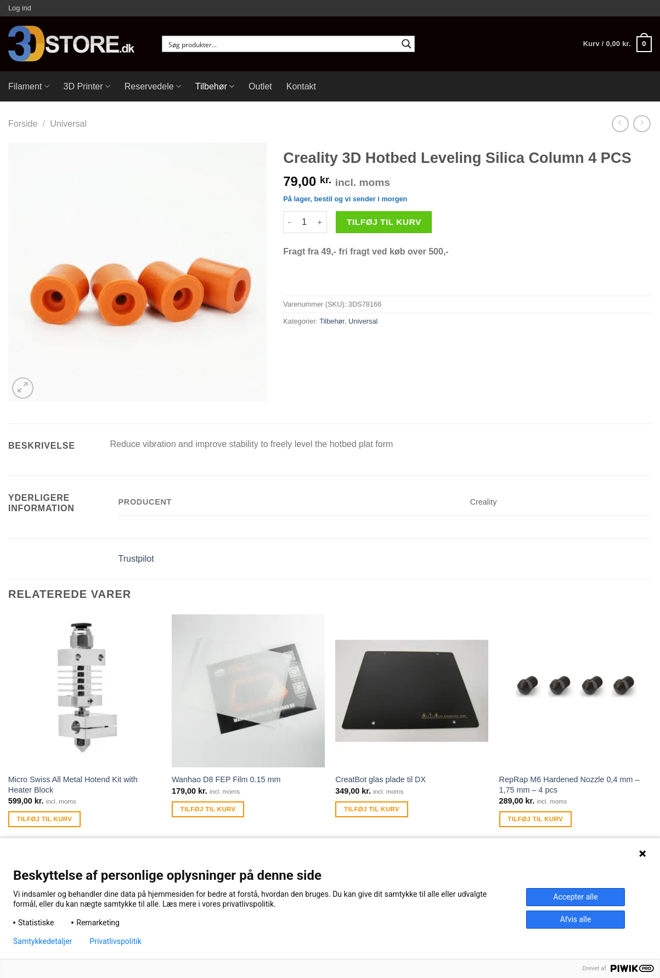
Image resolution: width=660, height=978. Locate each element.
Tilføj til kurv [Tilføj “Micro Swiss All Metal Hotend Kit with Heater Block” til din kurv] (44, 819)
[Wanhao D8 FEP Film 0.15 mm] (248, 690)
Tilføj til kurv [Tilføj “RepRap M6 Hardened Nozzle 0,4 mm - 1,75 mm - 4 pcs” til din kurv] (535, 819)
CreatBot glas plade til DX (380, 779)
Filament (28, 86)
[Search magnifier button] (406, 44)
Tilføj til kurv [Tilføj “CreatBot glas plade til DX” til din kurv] (371, 809)
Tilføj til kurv (384, 222)
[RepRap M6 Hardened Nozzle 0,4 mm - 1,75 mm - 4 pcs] (575, 690)
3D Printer (87, 86)
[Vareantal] (304, 222)
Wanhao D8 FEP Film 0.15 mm (226, 779)
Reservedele (153, 86)
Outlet (260, 86)
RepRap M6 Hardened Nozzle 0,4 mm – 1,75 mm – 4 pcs (569, 784)
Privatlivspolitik (115, 941)
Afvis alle (575, 919)
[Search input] (281, 44)
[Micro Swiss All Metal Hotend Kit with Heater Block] (84, 690)
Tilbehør (214, 86)
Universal (68, 123)
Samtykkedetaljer (42, 941)
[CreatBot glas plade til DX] (411, 690)
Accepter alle (575, 896)
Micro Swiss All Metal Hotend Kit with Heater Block (73, 784)
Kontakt (301, 86)
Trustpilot (136, 558)
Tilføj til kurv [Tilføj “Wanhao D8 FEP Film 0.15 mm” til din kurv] (208, 809)
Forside (22, 123)
